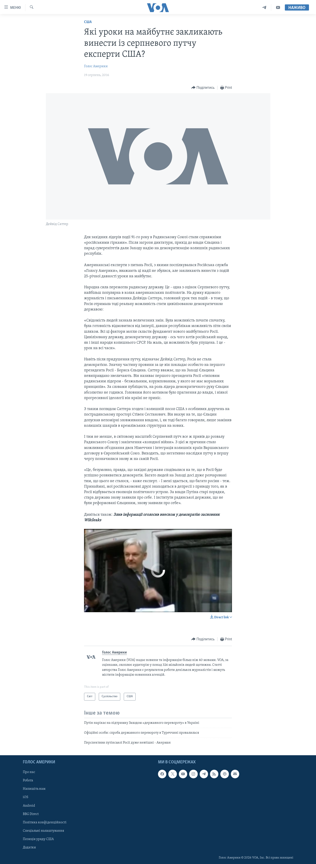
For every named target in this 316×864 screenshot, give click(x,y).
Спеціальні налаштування (43, 830)
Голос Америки (96, 66)
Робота (28, 780)
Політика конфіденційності (44, 822)
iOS (25, 797)
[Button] (203, 88)
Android (29, 805)
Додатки (29, 847)
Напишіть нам (34, 789)
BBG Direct (31, 814)
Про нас (29, 772)
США (88, 22)
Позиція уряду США (38, 839)
